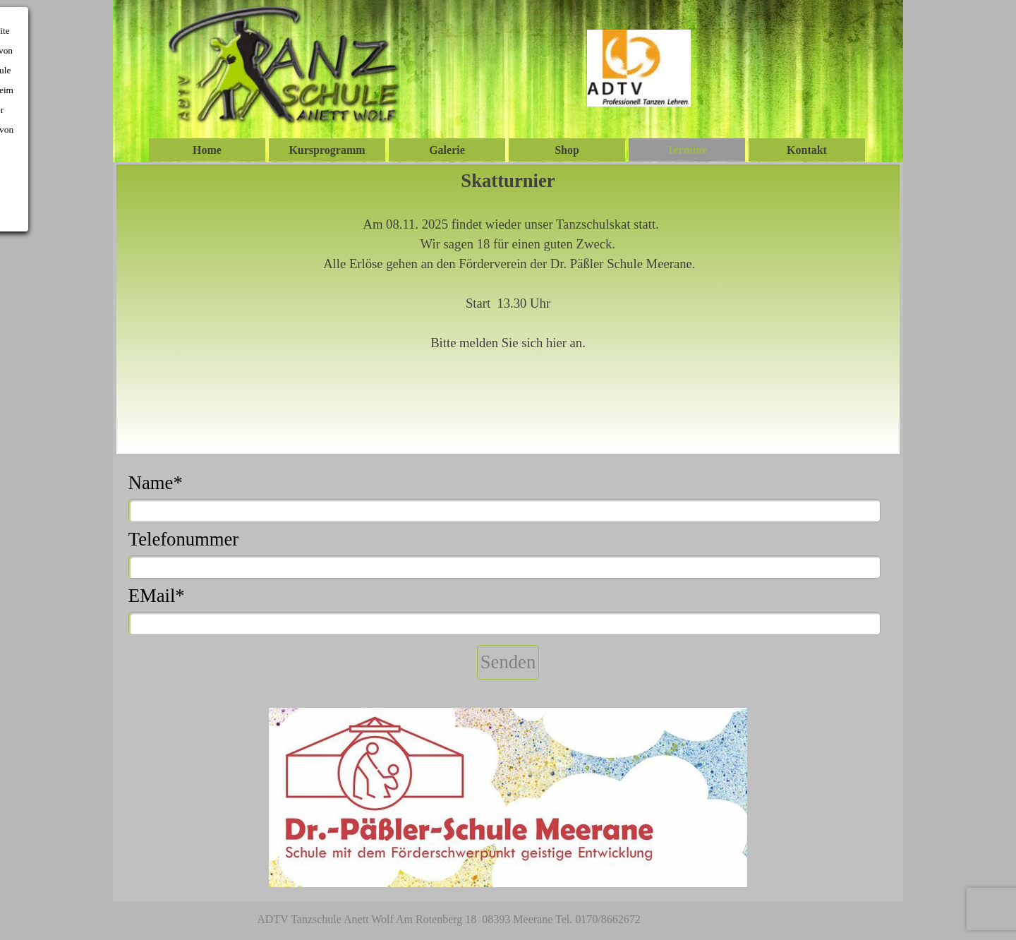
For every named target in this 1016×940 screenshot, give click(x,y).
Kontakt (807, 150)
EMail (156, 595)
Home (207, 150)
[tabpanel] (508, 309)
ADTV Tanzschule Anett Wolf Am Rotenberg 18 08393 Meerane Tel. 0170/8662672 (448, 919)
